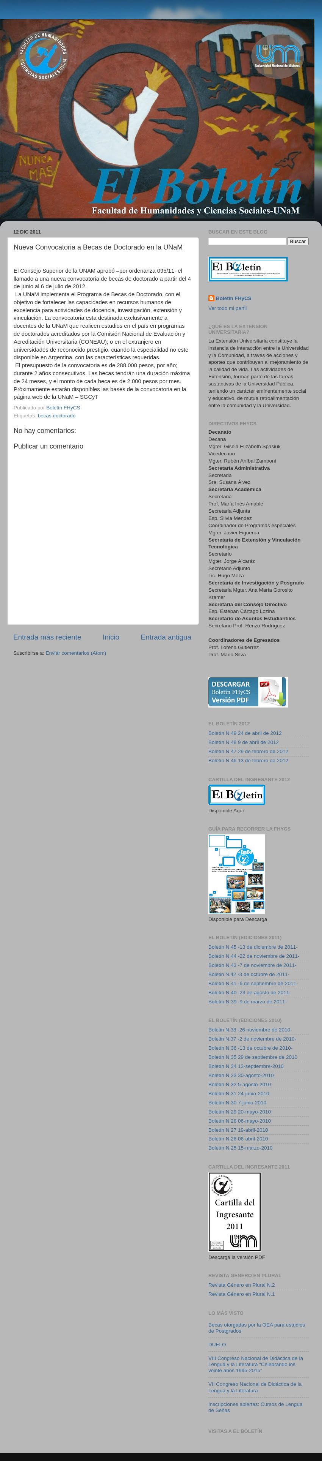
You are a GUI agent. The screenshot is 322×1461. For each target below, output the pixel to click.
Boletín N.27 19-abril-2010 (238, 1130)
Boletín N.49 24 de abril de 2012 (245, 733)
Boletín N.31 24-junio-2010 (238, 1093)
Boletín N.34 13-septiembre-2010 (246, 1066)
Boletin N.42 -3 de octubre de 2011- (248, 974)
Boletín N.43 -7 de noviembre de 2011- (252, 965)
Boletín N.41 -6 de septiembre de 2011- (253, 983)
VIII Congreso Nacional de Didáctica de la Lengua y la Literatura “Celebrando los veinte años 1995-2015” (255, 1364)
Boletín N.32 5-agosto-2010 (239, 1084)
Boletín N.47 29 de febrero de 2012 (248, 751)
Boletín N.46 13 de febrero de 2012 (248, 760)
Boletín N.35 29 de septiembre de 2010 (252, 1057)
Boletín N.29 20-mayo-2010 (239, 1112)
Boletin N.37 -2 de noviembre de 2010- (252, 1039)
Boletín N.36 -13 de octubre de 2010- (250, 1048)
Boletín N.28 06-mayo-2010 (239, 1121)
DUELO (217, 1344)
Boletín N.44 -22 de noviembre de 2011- (253, 956)
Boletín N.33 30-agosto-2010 (241, 1075)
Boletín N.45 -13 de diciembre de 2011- (253, 947)
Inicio (111, 637)
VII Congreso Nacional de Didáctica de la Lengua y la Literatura (255, 1387)
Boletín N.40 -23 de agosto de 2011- (249, 992)
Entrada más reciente (47, 637)
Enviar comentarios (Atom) (76, 653)
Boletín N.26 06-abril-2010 (238, 1139)
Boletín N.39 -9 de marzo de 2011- (247, 1002)
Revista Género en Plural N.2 (241, 1285)
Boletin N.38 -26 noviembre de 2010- (250, 1030)
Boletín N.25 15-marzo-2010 (240, 1148)
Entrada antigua (166, 637)
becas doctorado (57, 416)
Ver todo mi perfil (227, 308)
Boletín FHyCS (234, 298)
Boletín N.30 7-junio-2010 (237, 1103)
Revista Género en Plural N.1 (241, 1294)
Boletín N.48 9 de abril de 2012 (243, 742)
